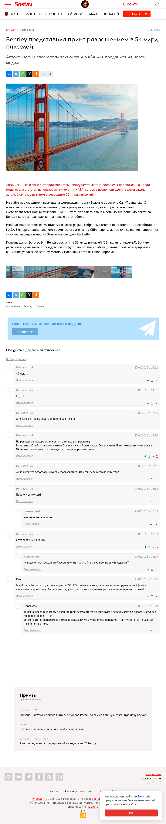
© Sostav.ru (39, 798)
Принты (28, 695)
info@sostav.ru (153, 774)
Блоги (30, 14)
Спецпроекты (50, 14)
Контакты (55, 791)
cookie (138, 796)
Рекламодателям (75, 791)
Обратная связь (98, 791)
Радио (12, 14)
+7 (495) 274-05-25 (151, 778)
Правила (20, 359)
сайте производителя (26, 202)
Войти (10, 359)
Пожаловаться (24, 380)
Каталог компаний (103, 14)
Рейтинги (74, 14)
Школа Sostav (137, 14)
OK (131, 813)
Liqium (92, 806)
